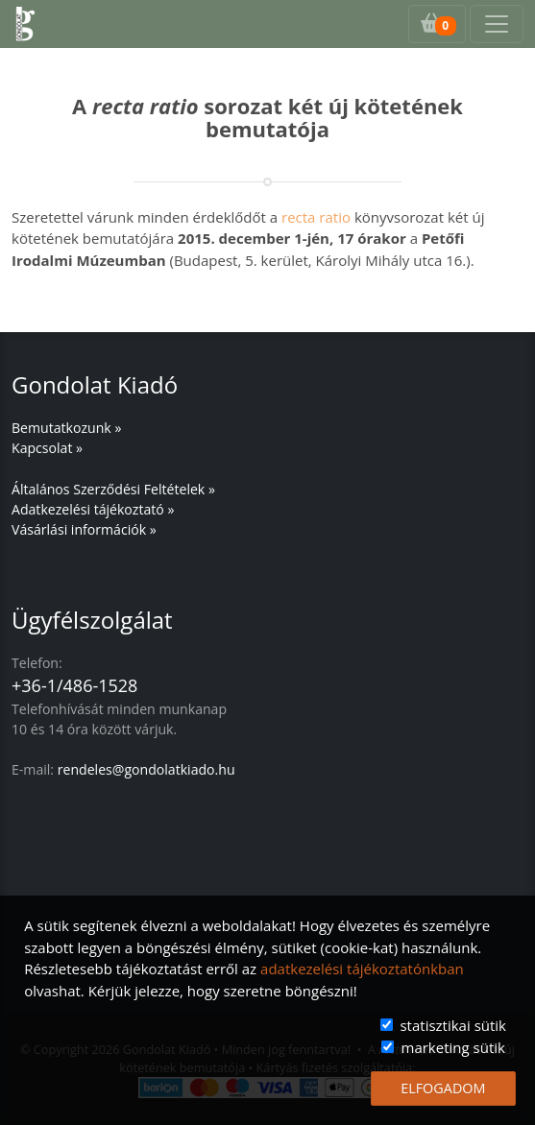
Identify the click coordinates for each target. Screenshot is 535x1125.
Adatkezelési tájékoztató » (93, 509)
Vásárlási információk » (84, 529)
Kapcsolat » (47, 448)
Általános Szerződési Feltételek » (113, 489)
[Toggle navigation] (496, 24)
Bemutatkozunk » (66, 428)
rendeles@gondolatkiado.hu (146, 769)
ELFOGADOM (443, 1088)
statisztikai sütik (453, 1025)
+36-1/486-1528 (74, 685)
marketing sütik (453, 1047)
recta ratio (316, 217)
